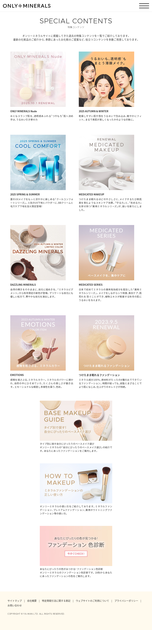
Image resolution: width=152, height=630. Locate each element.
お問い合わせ (15, 605)
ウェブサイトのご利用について (92, 601)
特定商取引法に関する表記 (56, 601)
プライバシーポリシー (126, 601)
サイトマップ (15, 601)
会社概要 (32, 601)
